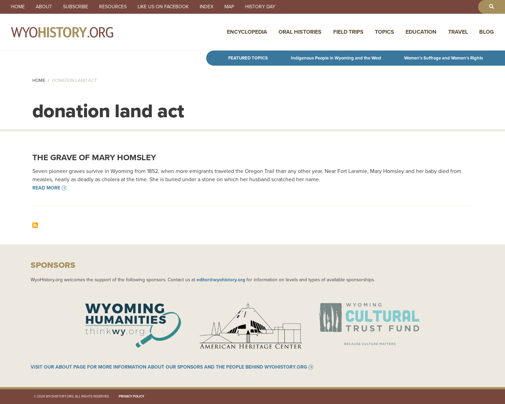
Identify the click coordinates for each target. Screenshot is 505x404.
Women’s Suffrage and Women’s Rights (443, 58)
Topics (384, 32)
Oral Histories (300, 32)
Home (18, 7)
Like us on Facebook (163, 7)
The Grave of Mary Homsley (94, 157)
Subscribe (75, 7)
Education (421, 32)
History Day (260, 7)
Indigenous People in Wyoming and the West (336, 58)
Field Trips (348, 32)
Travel (458, 32)
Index (206, 7)
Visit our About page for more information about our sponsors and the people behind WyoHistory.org (169, 367)
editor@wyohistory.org (221, 279)
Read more (46, 188)
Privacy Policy (131, 396)
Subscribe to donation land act (35, 225)
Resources (113, 7)
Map (229, 7)
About (44, 7)
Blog (486, 32)
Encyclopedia (247, 32)
